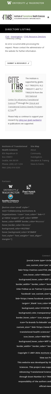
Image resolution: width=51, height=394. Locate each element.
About (33, 150)
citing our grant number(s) (30, 120)
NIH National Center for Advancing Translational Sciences (23, 99)
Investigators (16, 36)
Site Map (35, 146)
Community (36, 153)
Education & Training (40, 160)
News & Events (37, 164)
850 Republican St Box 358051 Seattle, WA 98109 (10, 157)
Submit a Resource (18, 63)
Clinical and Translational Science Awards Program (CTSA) (25, 107)
